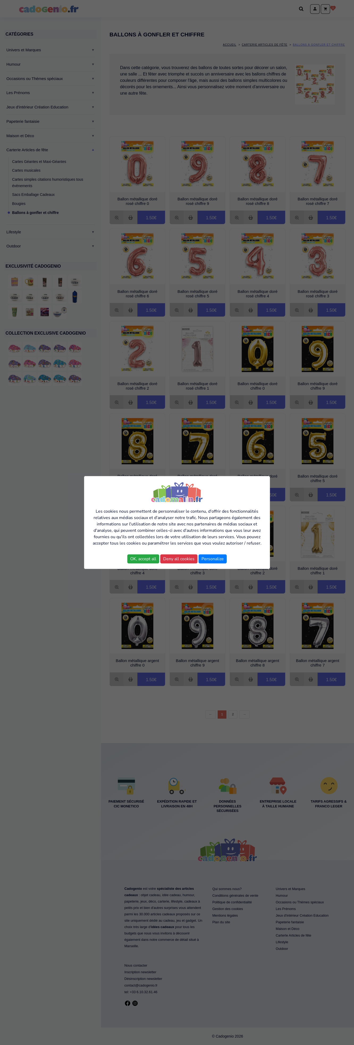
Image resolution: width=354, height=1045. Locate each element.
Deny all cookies (179, 559)
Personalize (212, 559)
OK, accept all (143, 559)
